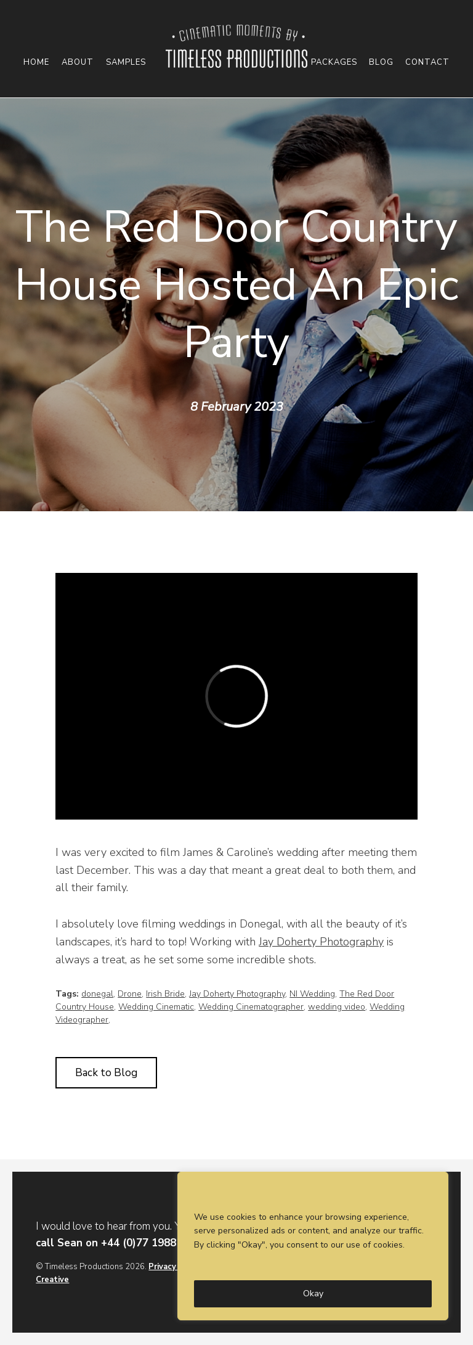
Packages (334, 63)
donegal (97, 994)
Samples (126, 63)
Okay (313, 1293)
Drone (130, 994)
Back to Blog (106, 1073)
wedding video (336, 1007)
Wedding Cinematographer (251, 1007)
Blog (381, 63)
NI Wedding (312, 994)
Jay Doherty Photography (321, 941)
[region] (312, 1246)
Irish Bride (165, 994)
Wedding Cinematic (156, 1007)
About (78, 63)
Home (36, 63)
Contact (427, 63)
